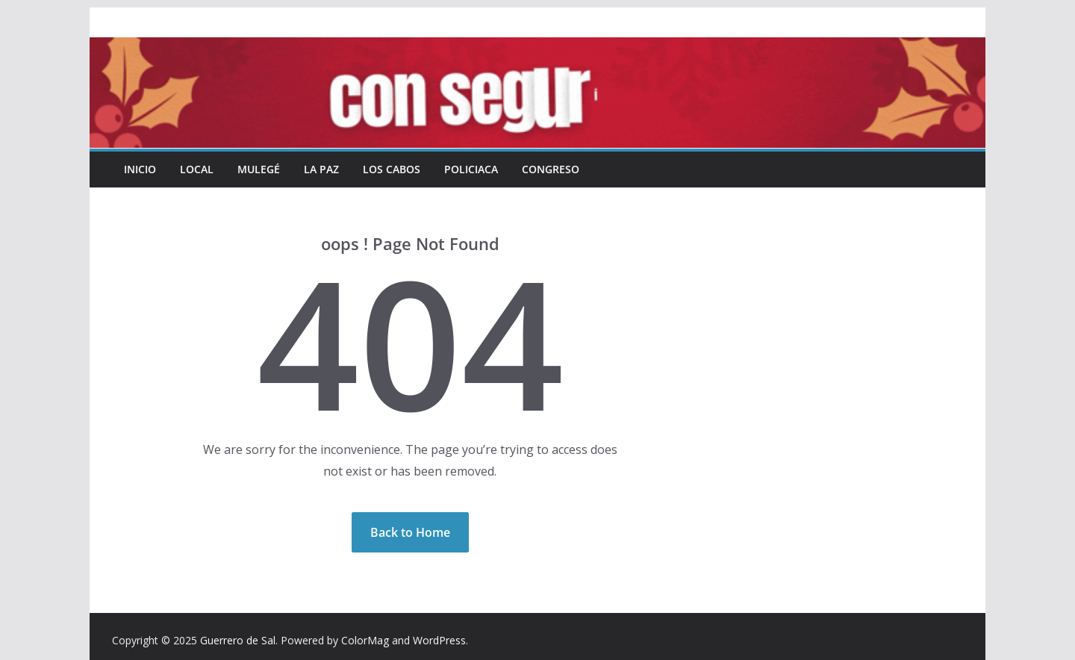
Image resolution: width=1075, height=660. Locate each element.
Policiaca (471, 169)
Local (197, 169)
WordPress (439, 640)
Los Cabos (391, 169)
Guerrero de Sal (237, 640)
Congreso (550, 169)
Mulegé (258, 169)
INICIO (140, 169)
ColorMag (365, 640)
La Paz (321, 169)
